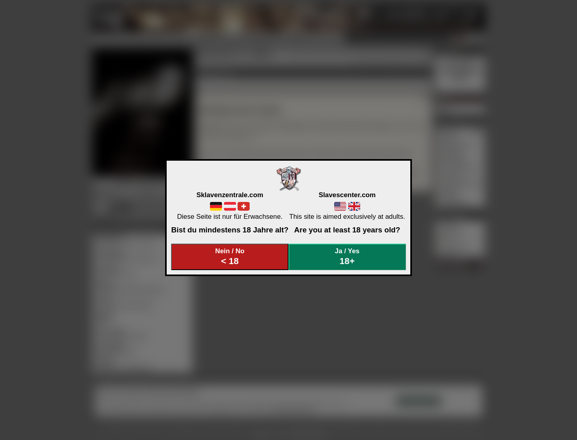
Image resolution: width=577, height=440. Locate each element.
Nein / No (230, 256)
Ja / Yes (347, 256)
